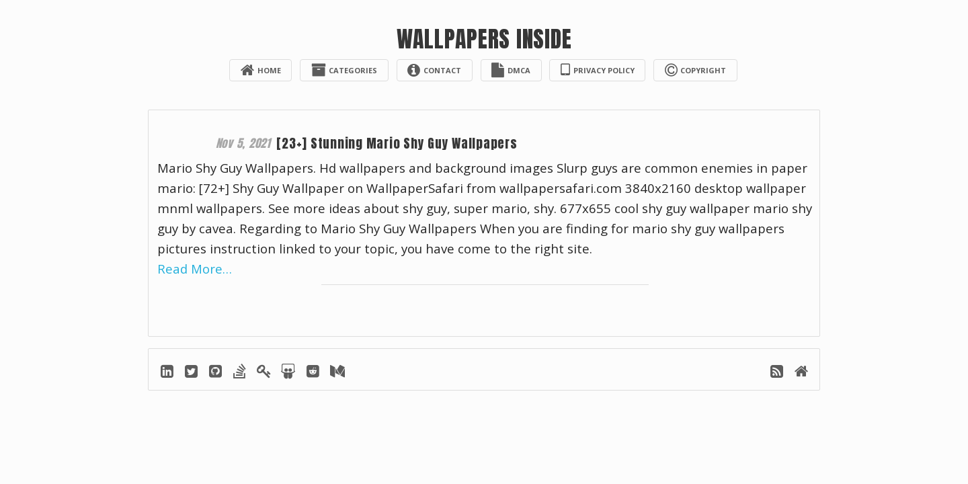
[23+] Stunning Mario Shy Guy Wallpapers (401, 143)
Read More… (194, 269)
